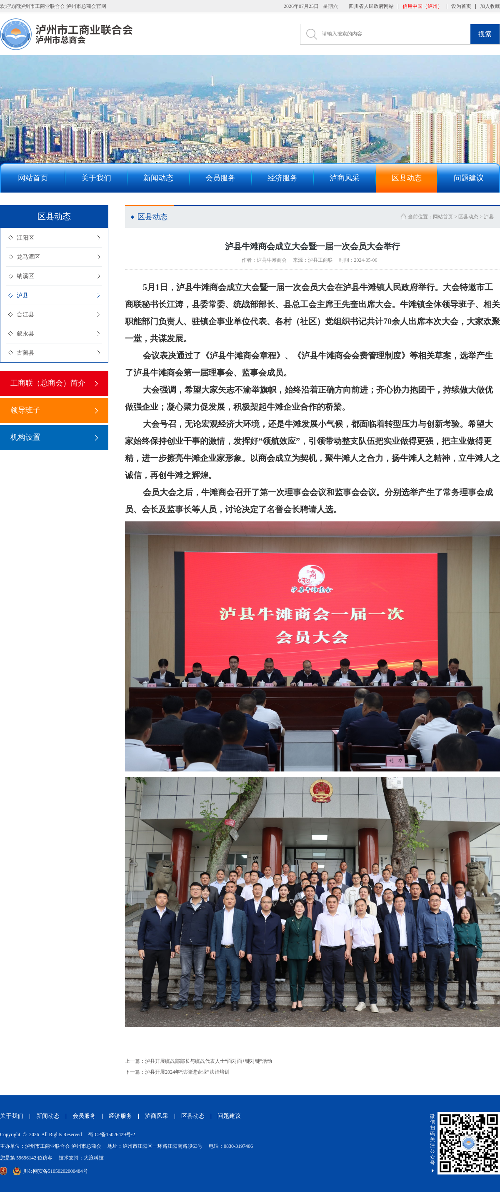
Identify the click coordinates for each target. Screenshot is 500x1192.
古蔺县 (25, 353)
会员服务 (84, 1116)
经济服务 (120, 1116)
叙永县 (25, 334)
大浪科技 (94, 1158)
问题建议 (229, 1116)
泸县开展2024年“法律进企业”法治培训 (177, 1072)
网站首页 (443, 217)
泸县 (22, 295)
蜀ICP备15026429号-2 (111, 1134)
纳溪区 (25, 276)
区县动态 (468, 217)
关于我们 (11, 1116)
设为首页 (461, 6)
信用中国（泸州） (422, 6)
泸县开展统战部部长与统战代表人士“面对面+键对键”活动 (198, 1061)
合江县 (25, 314)
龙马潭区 (28, 257)
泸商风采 (156, 1116)
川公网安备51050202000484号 (50, 1171)
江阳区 (25, 238)
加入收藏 (490, 6)
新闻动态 (48, 1116)
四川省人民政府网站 (371, 6)
